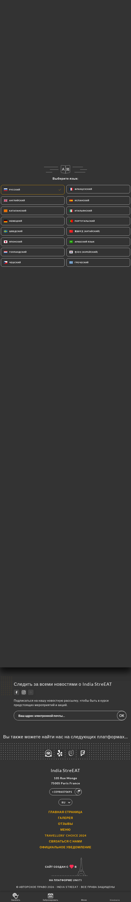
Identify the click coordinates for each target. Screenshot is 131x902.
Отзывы (65, 823)
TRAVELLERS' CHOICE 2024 (65, 835)
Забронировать (50, 896)
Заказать (15, 896)
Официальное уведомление (65, 847)
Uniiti (77, 880)
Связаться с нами (65, 841)
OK (121, 716)
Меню (65, 829)
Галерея (65, 818)
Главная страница (66, 812)
